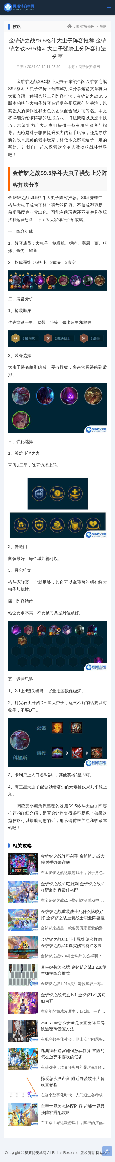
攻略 (103, 26)
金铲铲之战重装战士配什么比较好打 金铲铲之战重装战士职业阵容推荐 (73, 917)
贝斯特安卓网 (84, 26)
